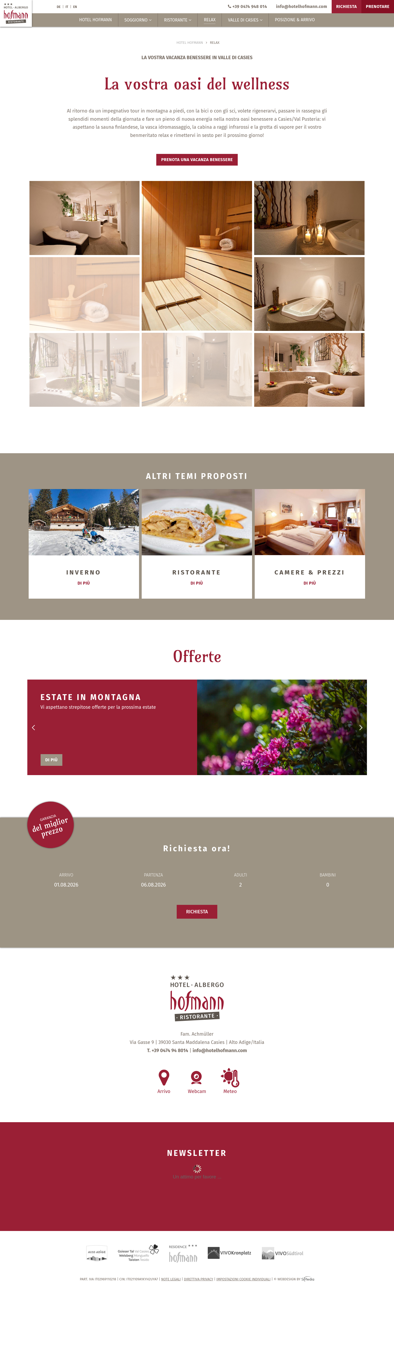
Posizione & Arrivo (295, 19)
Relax (209, 19)
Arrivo (164, 1088)
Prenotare (377, 6)
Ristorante (177, 20)
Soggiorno (137, 20)
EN (75, 6)
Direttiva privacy (198, 1279)
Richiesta (346, 6)
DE (58, 6)
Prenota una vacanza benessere (197, 159)
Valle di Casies (245, 20)
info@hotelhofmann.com (301, 6)
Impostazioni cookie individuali (244, 1279)
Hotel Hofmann (95, 19)
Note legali (171, 1279)
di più (83, 583)
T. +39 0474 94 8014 (167, 1050)
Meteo (230, 1088)
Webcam (197, 1088)
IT (67, 6)
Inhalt (197, 1184)
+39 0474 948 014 (247, 6)
